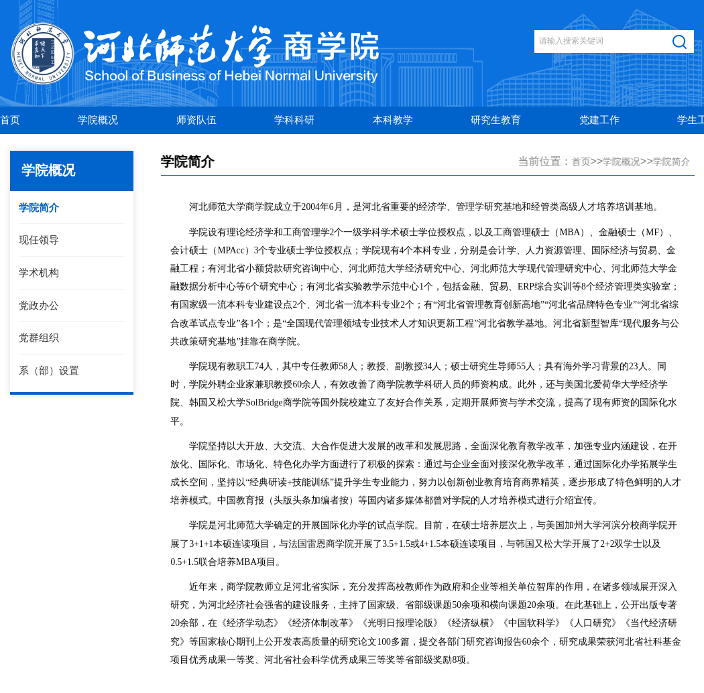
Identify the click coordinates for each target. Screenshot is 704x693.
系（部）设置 (48, 370)
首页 (582, 162)
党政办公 (38, 305)
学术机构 (38, 272)
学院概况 (623, 162)
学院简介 (38, 207)
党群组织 (38, 337)
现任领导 (38, 239)
